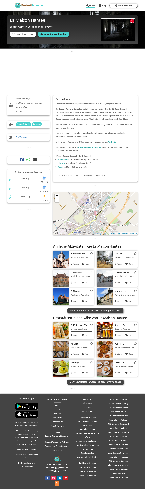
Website (112, 142)
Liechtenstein (88, 412)
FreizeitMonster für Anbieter (57, 442)
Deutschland (87, 399)
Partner (57, 409)
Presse (57, 432)
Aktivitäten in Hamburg (118, 403)
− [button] (57, 200)
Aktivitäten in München (118, 407)
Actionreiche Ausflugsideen (88, 441)
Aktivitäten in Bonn (118, 473)
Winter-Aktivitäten (88, 475)
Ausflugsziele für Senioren (88, 445)
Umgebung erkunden (55, 34)
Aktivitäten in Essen (118, 436)
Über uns (57, 413)
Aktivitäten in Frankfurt (118, 416)
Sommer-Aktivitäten (87, 467)
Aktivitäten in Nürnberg (118, 453)
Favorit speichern (22, 34)
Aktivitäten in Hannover (118, 449)
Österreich (87, 403)
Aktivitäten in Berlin (118, 399)
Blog (104, 6)
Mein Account (125, 6)
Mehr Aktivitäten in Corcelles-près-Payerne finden (95, 311)
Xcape (60, 167)
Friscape (61, 163)
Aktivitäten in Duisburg (118, 457)
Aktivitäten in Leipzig (118, 428)
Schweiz (87, 407)
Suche (92, 6)
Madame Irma (64, 159)
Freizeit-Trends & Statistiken (57, 436)
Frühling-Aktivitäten (87, 463)
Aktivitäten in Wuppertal (118, 465)
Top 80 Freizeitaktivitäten (88, 457)
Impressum (57, 417)
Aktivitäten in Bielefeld (118, 469)
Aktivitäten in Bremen (118, 440)
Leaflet (112, 233)
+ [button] (57, 196)
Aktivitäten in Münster (118, 477)
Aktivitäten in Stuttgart (118, 420)
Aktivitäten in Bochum (118, 461)
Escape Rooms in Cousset (89, 147)
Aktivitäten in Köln (118, 412)
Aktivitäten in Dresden (118, 444)
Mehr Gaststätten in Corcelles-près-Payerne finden (95, 382)
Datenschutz (57, 422)
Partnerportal (57, 450)
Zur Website (21, 137)
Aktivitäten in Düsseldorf (118, 424)
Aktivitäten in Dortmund (118, 432)
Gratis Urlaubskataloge (57, 399)
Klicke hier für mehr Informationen (26, 464)
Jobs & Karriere (57, 426)
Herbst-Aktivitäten (88, 471)
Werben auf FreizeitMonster (57, 446)
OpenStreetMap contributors (127, 233)
